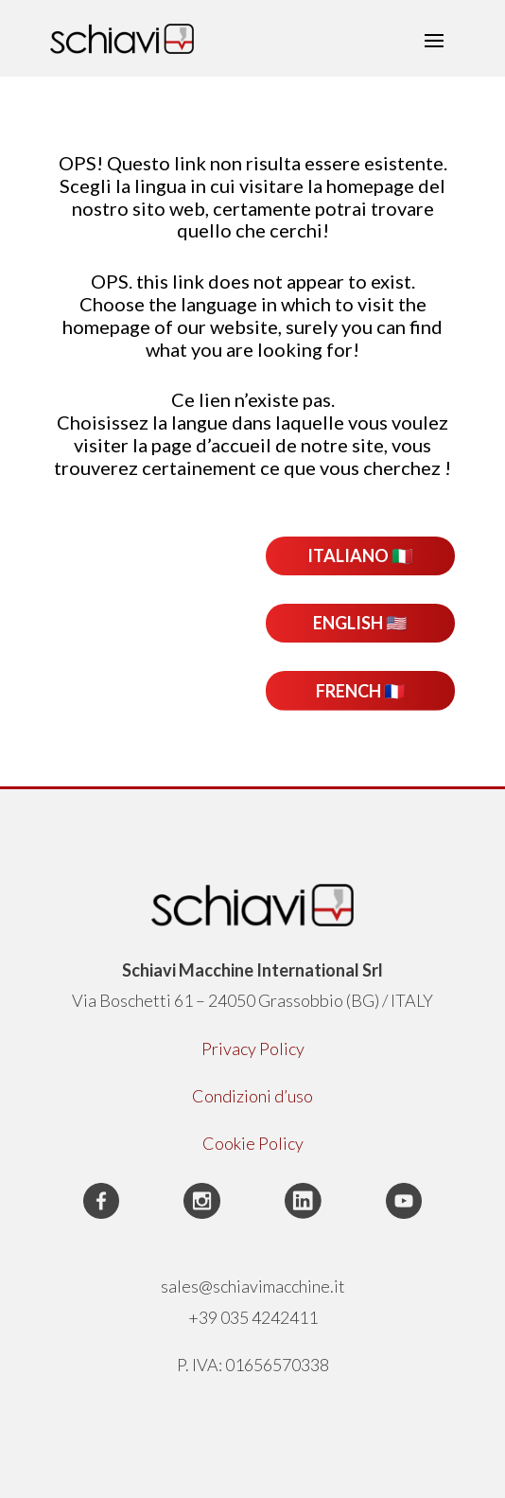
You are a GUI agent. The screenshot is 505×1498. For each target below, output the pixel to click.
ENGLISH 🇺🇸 (360, 622)
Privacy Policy (253, 1048)
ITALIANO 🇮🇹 (359, 555)
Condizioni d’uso (252, 1095)
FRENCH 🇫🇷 (360, 690)
